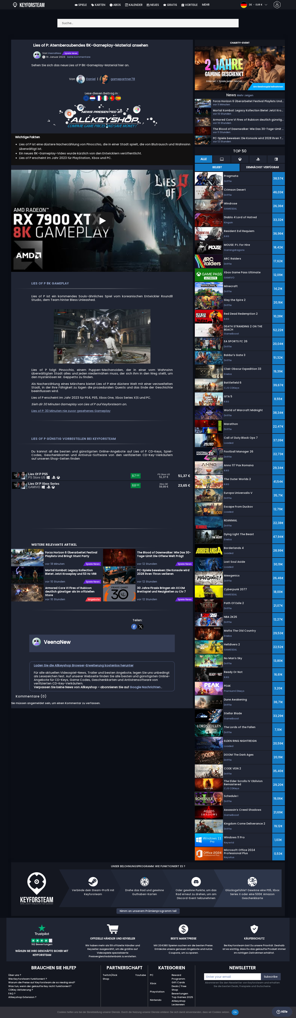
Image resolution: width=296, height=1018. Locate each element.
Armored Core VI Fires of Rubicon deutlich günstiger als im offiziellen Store (69, 599)
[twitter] (140, 634)
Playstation (157, 991)
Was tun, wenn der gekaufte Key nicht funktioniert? (40, 986)
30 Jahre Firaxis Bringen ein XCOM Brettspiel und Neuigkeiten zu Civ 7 (161, 598)
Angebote (94, 607)
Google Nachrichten (145, 695)
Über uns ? (14, 975)
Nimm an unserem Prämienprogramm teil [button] (148, 911)
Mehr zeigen (245, 95)
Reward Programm (178, 977)
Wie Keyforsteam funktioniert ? (27, 979)
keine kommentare (78, 57)
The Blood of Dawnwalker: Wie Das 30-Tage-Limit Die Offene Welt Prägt (164, 562)
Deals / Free (179, 986)
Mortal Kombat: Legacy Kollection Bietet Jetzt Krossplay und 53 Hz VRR (70, 580)
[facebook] (134, 634)
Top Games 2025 (182, 997)
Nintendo (155, 1000)
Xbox (153, 983)
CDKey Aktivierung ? (20, 990)
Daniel (91, 79)
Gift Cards (178, 982)
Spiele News (71, 53)
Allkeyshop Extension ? (22, 997)
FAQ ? (11, 993)
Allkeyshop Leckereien (178, 1002)
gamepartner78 (123, 79)
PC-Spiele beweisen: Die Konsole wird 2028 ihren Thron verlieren (163, 580)
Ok (235, 1012)
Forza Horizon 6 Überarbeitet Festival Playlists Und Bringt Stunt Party (71, 562)
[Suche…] (148, 23)
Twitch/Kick (110, 975)
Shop (106, 979)
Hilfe (282, 1012)
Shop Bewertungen (180, 991)
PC (151, 975)
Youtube (140, 975)
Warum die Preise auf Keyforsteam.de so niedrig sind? (41, 982)
